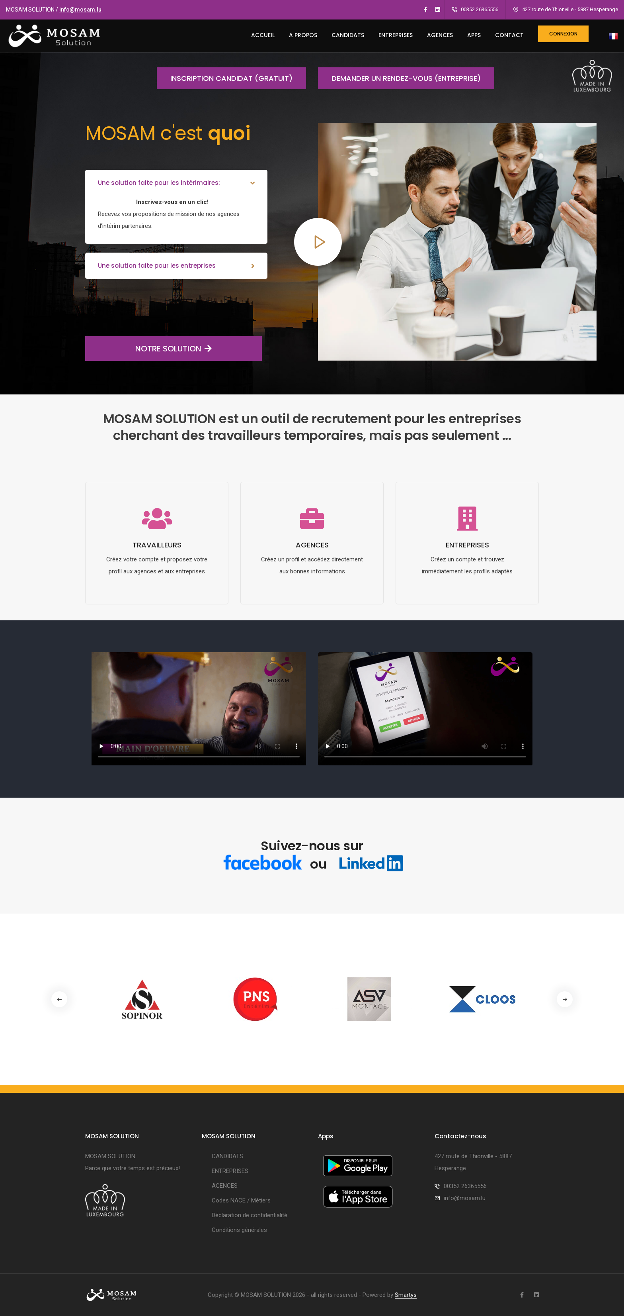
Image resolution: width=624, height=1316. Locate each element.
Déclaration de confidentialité (249, 1215)
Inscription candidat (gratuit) (224, 78)
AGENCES (440, 35)
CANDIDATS (348, 35)
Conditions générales (239, 1230)
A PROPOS (303, 35)
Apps (474, 35)
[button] (565, 999)
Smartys (406, 1294)
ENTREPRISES (395, 35)
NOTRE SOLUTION (148, 348)
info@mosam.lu (80, 9)
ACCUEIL (263, 35)
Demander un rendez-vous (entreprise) (399, 78)
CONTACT (509, 35)
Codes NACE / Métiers (241, 1200)
